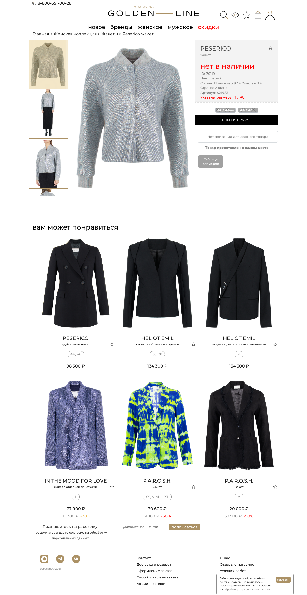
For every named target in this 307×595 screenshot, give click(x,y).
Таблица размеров (211, 161)
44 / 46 (248, 110)
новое (96, 26)
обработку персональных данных (247, 589)
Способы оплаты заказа (158, 577)
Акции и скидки (151, 584)
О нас (225, 558)
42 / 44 (225, 110)
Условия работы (234, 571)
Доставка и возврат (154, 564)
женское (150, 26)
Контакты (145, 558)
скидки (208, 26)
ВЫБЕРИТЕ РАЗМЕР (237, 120)
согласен (283, 579)
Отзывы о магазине (237, 564)
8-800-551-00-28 (51, 3)
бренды (121, 26)
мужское (180, 26)
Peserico (215, 48)
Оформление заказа (155, 571)
